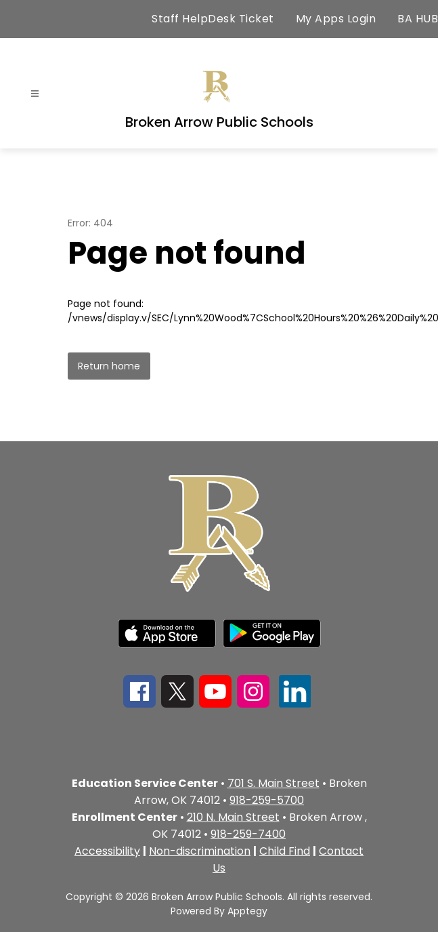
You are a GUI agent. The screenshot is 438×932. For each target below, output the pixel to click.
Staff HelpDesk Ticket (213, 18)
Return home (109, 366)
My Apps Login (336, 18)
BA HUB (417, 18)
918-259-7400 (248, 834)
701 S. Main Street (273, 783)
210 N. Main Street (233, 817)
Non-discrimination (199, 851)
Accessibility (107, 851)
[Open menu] (35, 94)
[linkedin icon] (295, 704)
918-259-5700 (266, 800)
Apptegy (247, 911)
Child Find (284, 851)
